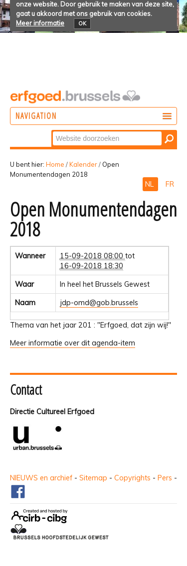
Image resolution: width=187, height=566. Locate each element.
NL (150, 184)
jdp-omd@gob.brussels (99, 302)
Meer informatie (40, 23)
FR (170, 184)
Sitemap (93, 477)
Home (55, 164)
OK (82, 23)
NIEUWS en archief (41, 477)
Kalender (83, 164)
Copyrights (132, 477)
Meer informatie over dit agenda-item (72, 343)
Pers (165, 477)
